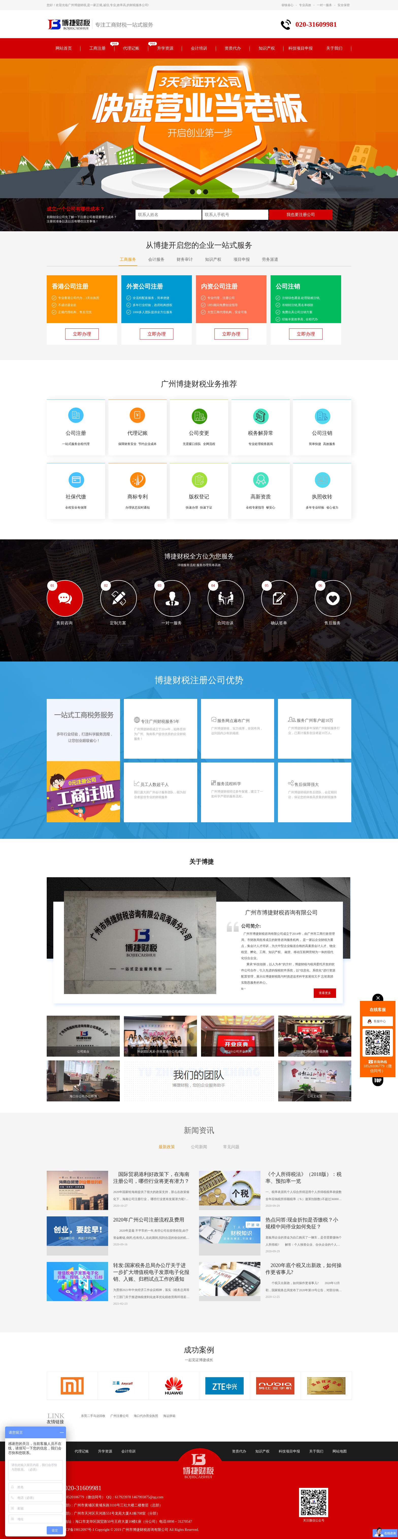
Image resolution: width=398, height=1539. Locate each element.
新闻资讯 (199, 1130)
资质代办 (233, 48)
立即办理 (82, 334)
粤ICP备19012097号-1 (77, 1530)
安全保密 (344, 5)
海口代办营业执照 (146, 1416)
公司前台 (83, 1051)
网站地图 (340, 1451)
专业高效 (305, 5)
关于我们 (334, 48)
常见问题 (231, 1147)
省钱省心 (287, 5)
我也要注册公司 (301, 214)
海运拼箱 (169, 1416)
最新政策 (167, 1147)
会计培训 (199, 48)
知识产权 (267, 48)
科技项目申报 (300, 48)
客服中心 (380, 1021)
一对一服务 (324, 5)
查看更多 (325, 993)
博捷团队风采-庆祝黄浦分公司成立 (160, 1051)
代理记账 (131, 48)
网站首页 (64, 48)
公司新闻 (199, 1147)
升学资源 (165, 48)
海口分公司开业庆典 (237, 1051)
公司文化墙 (314, 1096)
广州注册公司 (119, 1416)
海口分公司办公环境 (83, 1096)
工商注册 (97, 48)
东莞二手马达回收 (93, 1416)
